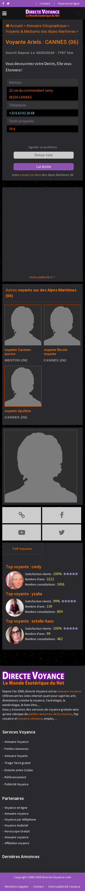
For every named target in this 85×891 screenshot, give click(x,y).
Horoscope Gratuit (17, 831)
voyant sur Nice (30, 175)
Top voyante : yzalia (24, 593)
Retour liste (43, 155)
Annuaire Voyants (16, 756)
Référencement (15, 777)
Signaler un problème (42, 147)
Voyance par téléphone (20, 819)
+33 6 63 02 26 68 (21, 113)
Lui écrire (43, 167)
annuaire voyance (69, 691)
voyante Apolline (18, 411)
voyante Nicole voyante (56, 352)
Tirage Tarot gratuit (18, 763)
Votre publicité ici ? (42, 277)
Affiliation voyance (17, 843)
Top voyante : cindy (23, 566)
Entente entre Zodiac (19, 770)
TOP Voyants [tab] (22, 549)
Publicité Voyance (17, 784)
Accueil (16, 25)
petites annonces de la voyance (50, 714)
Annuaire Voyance (17, 742)
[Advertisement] (42, 232)
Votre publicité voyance (64, 886)
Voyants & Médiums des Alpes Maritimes (41, 31)
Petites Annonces (17, 749)
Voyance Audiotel (16, 825)
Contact (45, 3)
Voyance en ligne (68, 3)
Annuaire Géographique (46, 25)
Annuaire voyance (17, 813)
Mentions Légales (17, 886)
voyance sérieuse (30, 718)
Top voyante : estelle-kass (30, 621)
